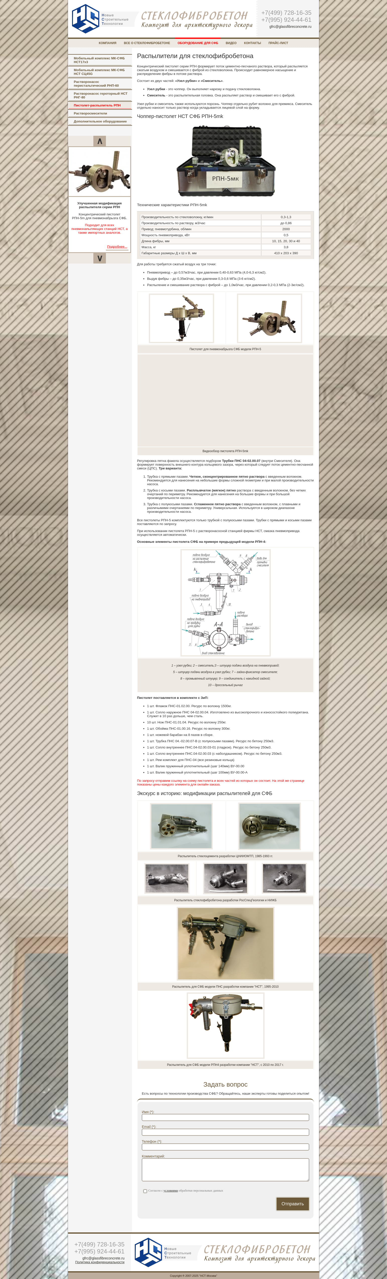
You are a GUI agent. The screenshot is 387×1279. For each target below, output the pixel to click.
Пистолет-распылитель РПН (97, 105)
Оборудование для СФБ (198, 43)
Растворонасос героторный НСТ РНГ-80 (100, 95)
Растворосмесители (90, 113)
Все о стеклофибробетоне (147, 43)
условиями (171, 1190)
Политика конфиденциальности (99, 1262)
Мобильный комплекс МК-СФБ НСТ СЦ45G (99, 72)
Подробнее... (117, 246)
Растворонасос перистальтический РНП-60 (96, 83)
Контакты (252, 43)
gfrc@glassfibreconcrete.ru (290, 27)
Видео (231, 43)
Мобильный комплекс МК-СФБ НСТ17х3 (99, 60)
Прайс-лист (278, 43)
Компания (107, 43)
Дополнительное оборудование (100, 121)
